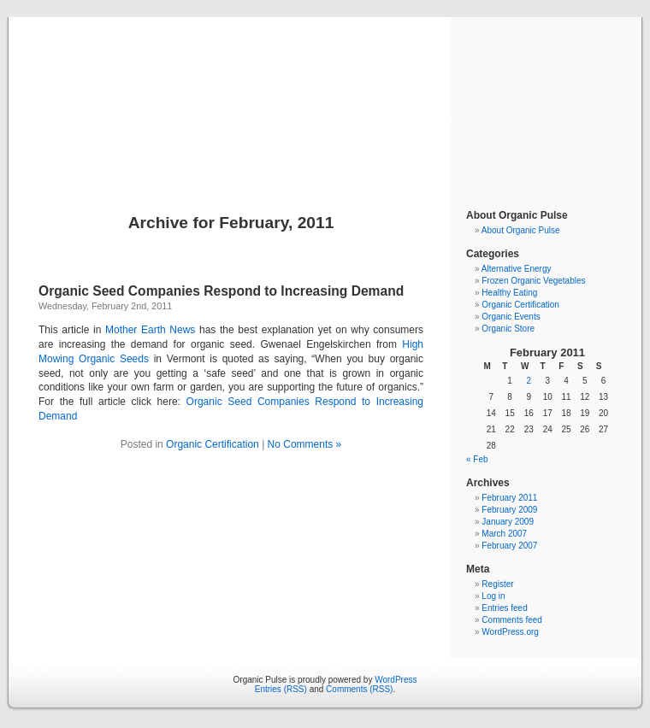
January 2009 (508, 521)
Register (497, 584)
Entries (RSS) (281, 689)
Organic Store (508, 328)
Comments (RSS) (359, 689)
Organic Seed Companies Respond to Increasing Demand (221, 291)
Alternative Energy (517, 268)
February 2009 (509, 509)
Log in (493, 596)
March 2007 (504, 533)
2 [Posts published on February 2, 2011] (528, 380)
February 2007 (509, 545)
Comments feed (512, 620)
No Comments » (305, 444)
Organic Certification (212, 444)
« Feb (477, 459)
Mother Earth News (150, 330)
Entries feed (504, 608)
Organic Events (511, 316)
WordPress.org (510, 632)
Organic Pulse (325, 95)
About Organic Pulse (521, 230)
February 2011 (509, 497)
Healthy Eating (509, 292)
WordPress (396, 679)
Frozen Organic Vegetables (533, 280)
